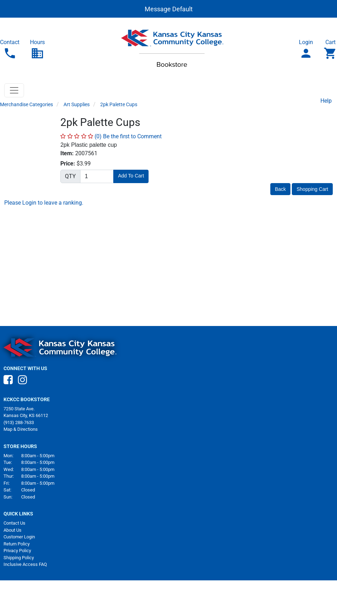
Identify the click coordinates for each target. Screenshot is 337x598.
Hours (37, 49)
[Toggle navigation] (14, 90)
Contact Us (14, 523)
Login (306, 49)
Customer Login (19, 536)
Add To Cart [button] (131, 176)
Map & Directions (21, 429)
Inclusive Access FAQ (25, 564)
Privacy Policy (17, 550)
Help (326, 100)
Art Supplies (77, 104)
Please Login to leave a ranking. (43, 202)
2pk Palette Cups (118, 104)
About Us (13, 530)
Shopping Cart (312, 189)
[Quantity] (97, 176)
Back (280, 189)
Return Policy (17, 543)
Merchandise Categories (26, 104)
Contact (9, 49)
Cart (330, 49)
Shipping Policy (19, 557)
